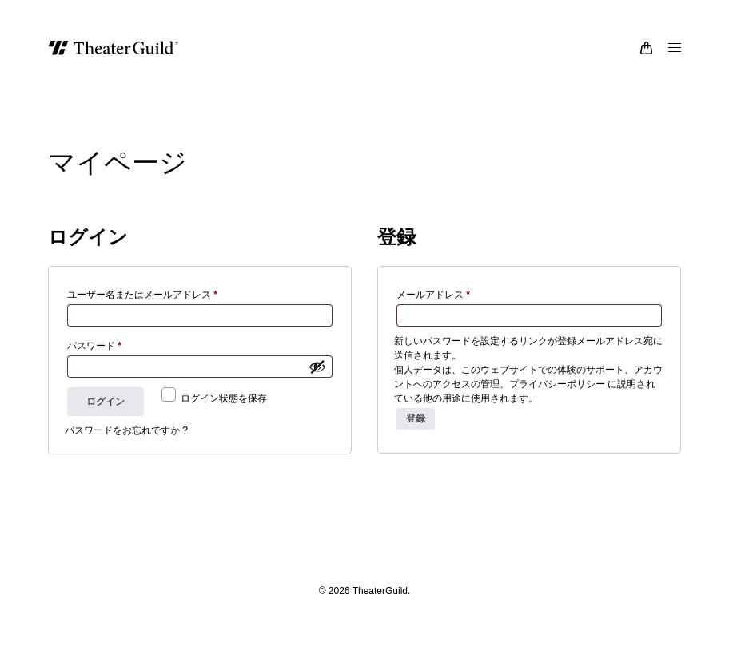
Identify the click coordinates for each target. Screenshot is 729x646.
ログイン (105, 416)
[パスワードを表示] (317, 381)
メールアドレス (437, 309)
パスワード (98, 360)
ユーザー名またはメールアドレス (146, 309)
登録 (415, 432)
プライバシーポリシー (557, 398)
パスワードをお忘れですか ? (126, 444)
